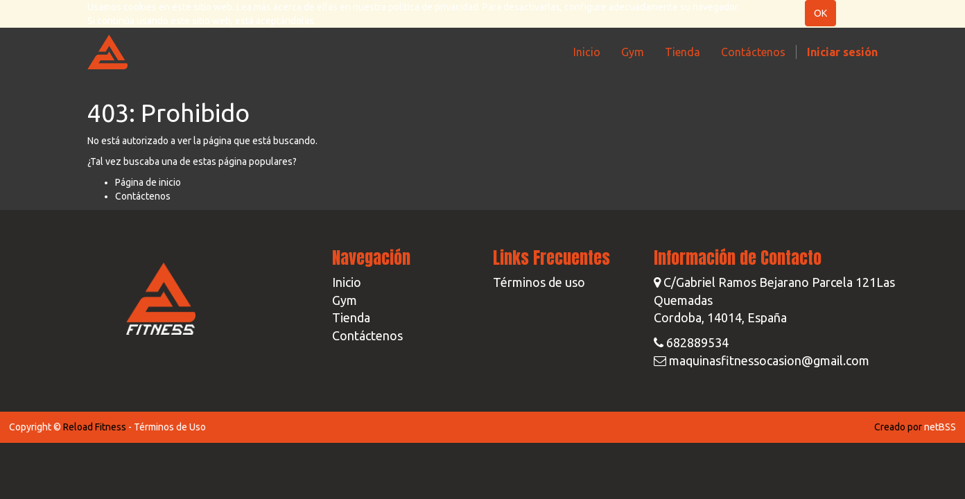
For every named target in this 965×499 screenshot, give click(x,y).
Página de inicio (148, 182)
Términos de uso (539, 282)
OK (820, 13)
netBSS (940, 426)
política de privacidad (433, 6)
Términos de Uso (170, 426)
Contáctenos (143, 196)
